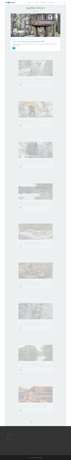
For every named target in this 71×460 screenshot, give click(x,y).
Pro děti (64, 2)
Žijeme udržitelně (51, 2)
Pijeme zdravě (30, 2)
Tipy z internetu (29, 38)
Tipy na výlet (58, 2)
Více (14, 47)
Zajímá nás (37, 2)
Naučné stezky (16, 38)
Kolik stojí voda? (44, 2)
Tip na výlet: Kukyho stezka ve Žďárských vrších (28, 41)
